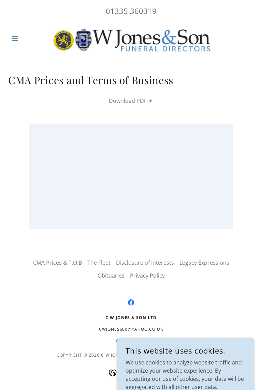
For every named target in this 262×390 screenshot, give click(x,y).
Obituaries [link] (111, 275)
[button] (26, 38)
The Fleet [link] (99, 262)
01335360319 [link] (131, 341)
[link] (131, 38)
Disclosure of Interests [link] (145, 262)
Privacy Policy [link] (147, 275)
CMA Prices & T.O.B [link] (57, 262)
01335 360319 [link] (131, 11)
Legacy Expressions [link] (204, 262)
